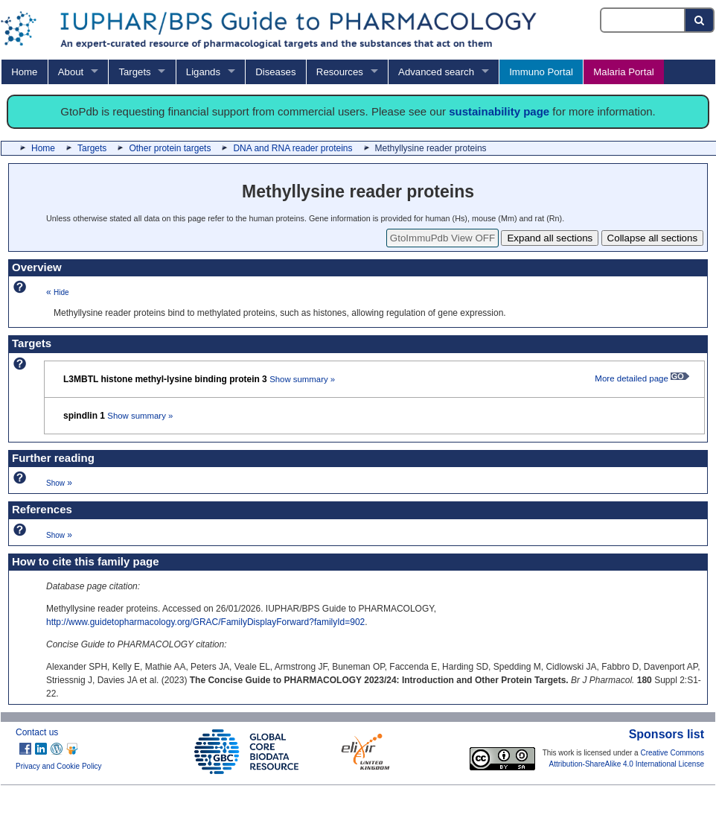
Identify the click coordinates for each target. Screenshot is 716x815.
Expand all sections (549, 238)
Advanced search (436, 71)
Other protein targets (170, 148)
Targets (134, 71)
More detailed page (642, 378)
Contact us (37, 732)
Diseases (275, 71)
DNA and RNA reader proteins (292, 148)
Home (24, 71)
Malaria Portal (623, 71)
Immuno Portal (541, 71)
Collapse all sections (652, 238)
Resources (339, 71)
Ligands (203, 71)
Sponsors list (666, 734)
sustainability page (499, 111)
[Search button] (700, 20)
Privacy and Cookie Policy (59, 766)
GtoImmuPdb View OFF (442, 238)
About (70, 71)
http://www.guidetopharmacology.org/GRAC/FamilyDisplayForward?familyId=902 (205, 622)
